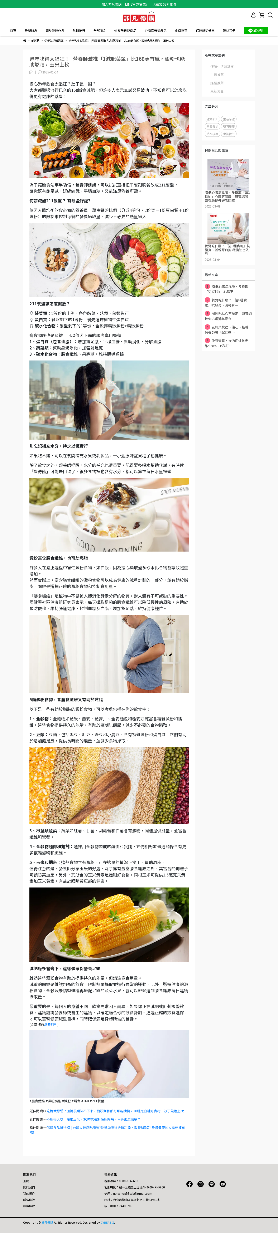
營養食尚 (212, 126)
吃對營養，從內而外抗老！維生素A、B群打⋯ (228, 343)
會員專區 (181, 30)
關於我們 (29, 1187)
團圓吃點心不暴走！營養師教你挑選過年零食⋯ (228, 316)
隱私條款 (29, 1200)
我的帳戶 (29, 1193)
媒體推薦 (217, 82)
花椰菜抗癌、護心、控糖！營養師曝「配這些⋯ (228, 329)
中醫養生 (229, 134)
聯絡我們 (229, 30)
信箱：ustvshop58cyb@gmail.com (128, 1193)
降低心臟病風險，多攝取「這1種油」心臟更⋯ (226, 289)
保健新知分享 (205, 30)
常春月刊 (50, 1024)
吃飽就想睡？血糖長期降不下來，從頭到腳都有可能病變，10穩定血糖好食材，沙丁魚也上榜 (115, 1110)
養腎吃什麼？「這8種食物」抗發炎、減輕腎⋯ (226, 302)
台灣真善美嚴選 (156, 30)
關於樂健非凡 (54, 30)
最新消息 (31, 30)
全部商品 (100, 30)
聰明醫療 (229, 126)
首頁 (13, 30)
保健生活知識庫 (222, 66)
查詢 (26, 1181)
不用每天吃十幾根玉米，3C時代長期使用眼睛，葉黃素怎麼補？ (94, 1119)
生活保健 (229, 119)
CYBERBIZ (107, 1222)
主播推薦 (217, 74)
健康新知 (212, 119)
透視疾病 (212, 134)
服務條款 (29, 1206)
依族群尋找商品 (125, 30)
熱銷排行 (79, 30)
